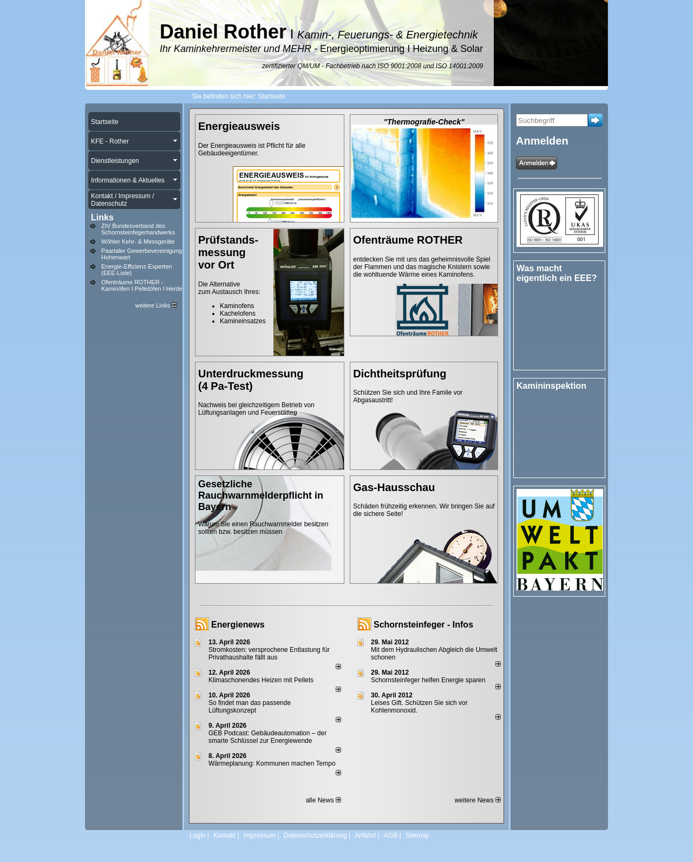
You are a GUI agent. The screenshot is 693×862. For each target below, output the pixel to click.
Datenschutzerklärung (315, 835)
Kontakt (224, 835)
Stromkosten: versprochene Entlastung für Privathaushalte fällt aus (269, 653)
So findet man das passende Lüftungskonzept (249, 706)
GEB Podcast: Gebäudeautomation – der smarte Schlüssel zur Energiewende (267, 737)
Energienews (238, 624)
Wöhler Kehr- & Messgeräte (138, 241)
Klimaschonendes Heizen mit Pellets (260, 680)
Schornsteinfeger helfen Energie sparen (428, 680)
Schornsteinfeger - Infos (423, 624)
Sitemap (417, 835)
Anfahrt (365, 835)
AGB (390, 835)
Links (102, 217)
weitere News (478, 800)
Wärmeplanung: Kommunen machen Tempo (272, 763)
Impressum (260, 835)
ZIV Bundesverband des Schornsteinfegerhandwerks (138, 229)
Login (197, 835)
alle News (323, 800)
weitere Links (156, 305)
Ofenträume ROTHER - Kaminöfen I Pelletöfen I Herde (141, 285)
